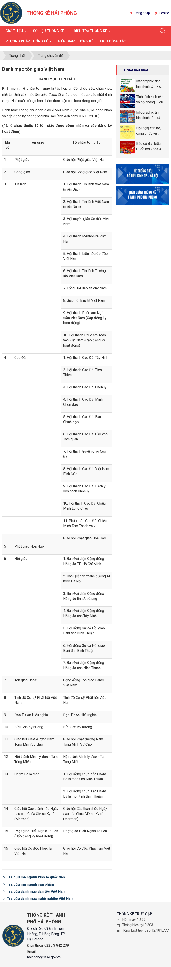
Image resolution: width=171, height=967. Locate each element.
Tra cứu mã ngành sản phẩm (28, 884)
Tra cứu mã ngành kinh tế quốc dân (34, 877)
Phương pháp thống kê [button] (28, 42)
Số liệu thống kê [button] (50, 32)
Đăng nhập (140, 13)
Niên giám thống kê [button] (75, 41)
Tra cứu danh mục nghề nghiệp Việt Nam (38, 898)
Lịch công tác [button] (113, 41)
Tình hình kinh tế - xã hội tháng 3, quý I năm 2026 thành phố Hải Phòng (150, 100)
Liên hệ (161, 13)
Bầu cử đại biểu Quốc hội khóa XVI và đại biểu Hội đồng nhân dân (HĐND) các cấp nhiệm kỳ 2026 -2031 (150, 146)
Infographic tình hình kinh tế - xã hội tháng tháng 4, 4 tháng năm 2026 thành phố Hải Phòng (150, 84)
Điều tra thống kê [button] (92, 32)
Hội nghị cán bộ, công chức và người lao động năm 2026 (148, 131)
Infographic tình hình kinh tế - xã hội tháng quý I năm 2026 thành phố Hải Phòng (148, 115)
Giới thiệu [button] (16, 32)
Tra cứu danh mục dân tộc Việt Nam (34, 891)
